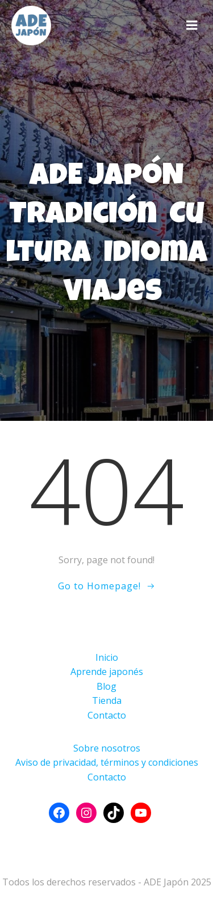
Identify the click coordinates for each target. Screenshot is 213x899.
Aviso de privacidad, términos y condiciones (106, 762)
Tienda (107, 700)
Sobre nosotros (106, 748)
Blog (106, 686)
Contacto (106, 715)
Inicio (106, 657)
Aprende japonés (106, 671)
